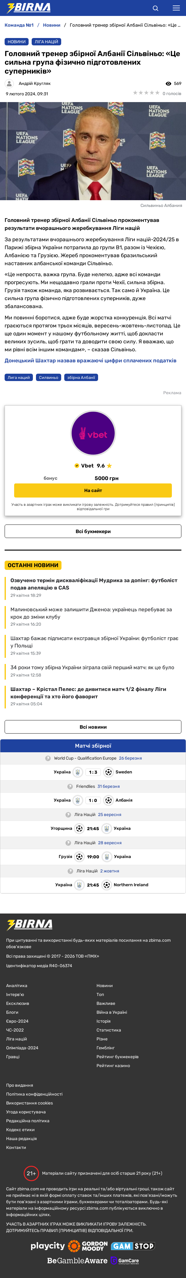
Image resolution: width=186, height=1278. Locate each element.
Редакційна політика (27, 1120)
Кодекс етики (20, 1129)
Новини (17, 41)
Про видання (19, 1085)
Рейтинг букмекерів (118, 1056)
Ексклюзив (17, 1003)
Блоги (12, 1012)
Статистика (109, 1030)
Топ (100, 994)
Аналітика (16, 985)
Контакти (16, 1147)
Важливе (106, 1003)
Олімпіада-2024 (22, 1048)
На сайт (93, 490)
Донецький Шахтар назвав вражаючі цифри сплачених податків (90, 360)
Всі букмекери (93, 531)
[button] (155, 9)
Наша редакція (21, 1138)
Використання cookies (29, 1103)
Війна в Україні (112, 1012)
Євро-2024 (17, 1021)
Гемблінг (106, 1048)
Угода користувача (26, 1112)
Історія (104, 1021)
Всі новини (93, 727)
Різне (102, 1039)
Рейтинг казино (113, 1065)
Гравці (12, 1056)
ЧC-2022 (15, 1030)
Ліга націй (46, 41)
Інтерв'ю (15, 994)
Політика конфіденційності (34, 1094)
